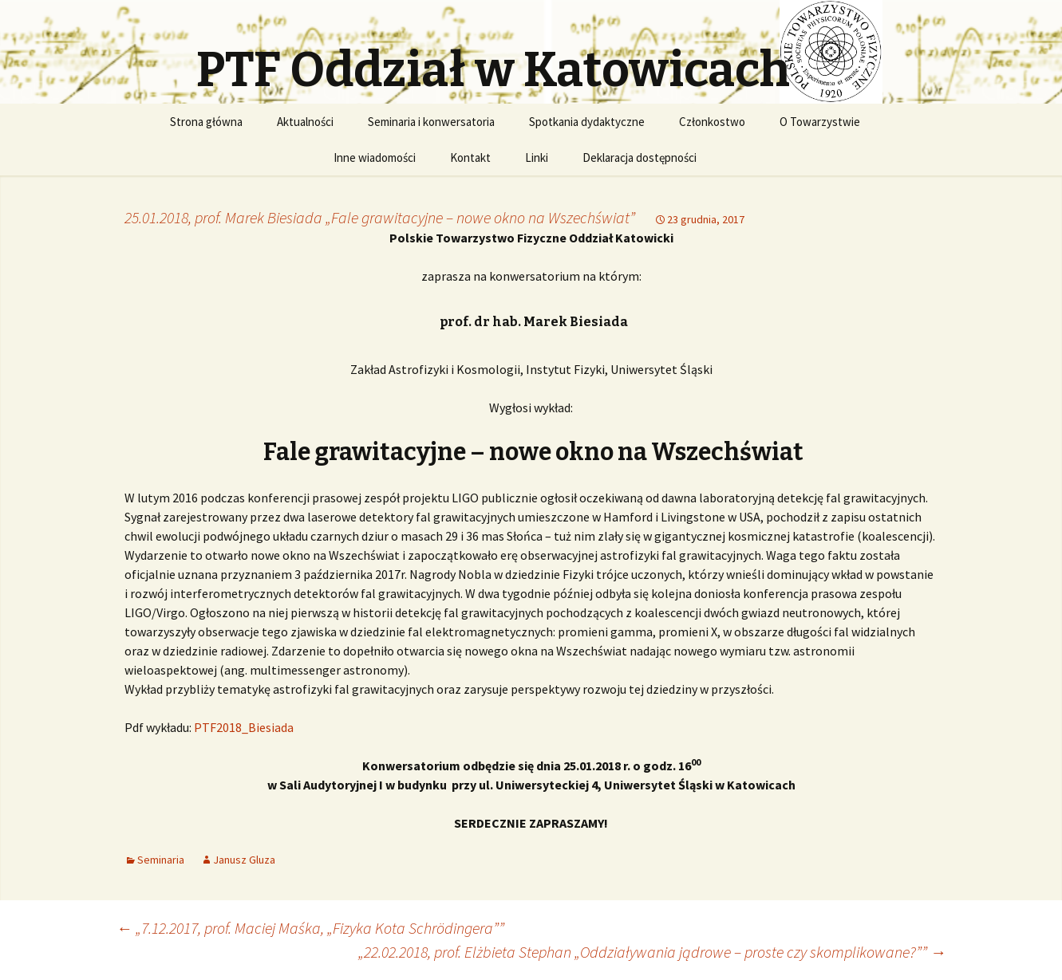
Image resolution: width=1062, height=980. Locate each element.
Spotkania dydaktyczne (587, 121)
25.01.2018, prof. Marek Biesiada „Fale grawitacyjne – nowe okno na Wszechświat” (379, 217)
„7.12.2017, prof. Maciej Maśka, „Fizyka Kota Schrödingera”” (310, 928)
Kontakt (470, 157)
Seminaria (160, 859)
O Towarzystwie (820, 121)
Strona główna (206, 121)
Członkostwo (712, 121)
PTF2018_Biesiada (244, 727)
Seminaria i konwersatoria (431, 121)
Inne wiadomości (375, 157)
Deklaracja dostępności (639, 157)
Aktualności (305, 121)
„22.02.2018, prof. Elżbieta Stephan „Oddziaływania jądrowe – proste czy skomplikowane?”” (652, 952)
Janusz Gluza (244, 859)
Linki (536, 157)
